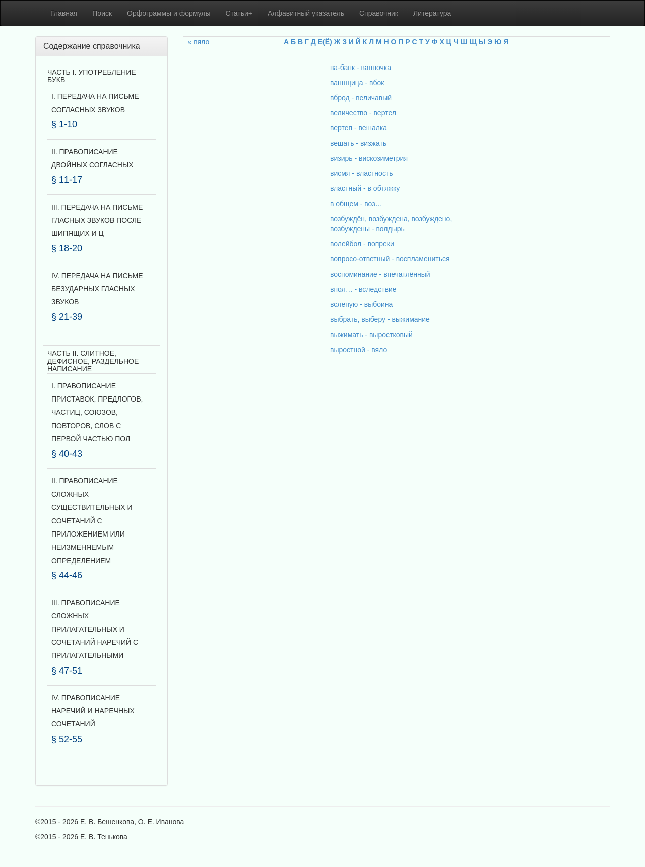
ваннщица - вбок (357, 83)
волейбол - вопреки (362, 244)
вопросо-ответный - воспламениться (390, 259)
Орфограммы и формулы (168, 13)
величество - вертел (363, 113)
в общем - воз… (356, 203)
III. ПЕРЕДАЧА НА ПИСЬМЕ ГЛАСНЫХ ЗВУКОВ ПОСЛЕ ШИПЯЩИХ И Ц (97, 220)
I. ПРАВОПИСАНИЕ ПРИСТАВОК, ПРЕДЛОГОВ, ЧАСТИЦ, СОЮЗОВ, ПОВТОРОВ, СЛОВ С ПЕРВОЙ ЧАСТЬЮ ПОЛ (97, 412)
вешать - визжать (358, 143)
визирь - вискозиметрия (369, 158)
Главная (63, 13)
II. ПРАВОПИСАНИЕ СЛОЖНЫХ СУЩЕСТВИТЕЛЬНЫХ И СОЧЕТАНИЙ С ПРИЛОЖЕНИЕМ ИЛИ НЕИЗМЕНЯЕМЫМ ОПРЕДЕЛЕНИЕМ (92, 520)
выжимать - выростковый (371, 334)
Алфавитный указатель (306, 13)
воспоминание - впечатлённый (380, 274)
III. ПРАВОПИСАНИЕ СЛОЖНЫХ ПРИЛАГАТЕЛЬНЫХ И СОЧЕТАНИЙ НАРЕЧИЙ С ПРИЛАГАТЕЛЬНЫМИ (94, 629)
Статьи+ (238, 13)
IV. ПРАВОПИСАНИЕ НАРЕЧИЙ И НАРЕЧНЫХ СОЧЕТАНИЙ (93, 711)
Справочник (378, 13)
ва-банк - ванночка (360, 67)
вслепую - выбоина (361, 304)
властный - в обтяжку (365, 188)
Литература (432, 13)
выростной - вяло (358, 350)
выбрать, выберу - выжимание (380, 319)
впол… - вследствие (363, 289)
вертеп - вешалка (358, 128)
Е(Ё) (325, 42)
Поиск (102, 13)
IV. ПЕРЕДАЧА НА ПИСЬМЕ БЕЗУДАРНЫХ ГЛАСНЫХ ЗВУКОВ (97, 289)
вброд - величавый (361, 98)
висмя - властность (361, 173)
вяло (201, 42)
